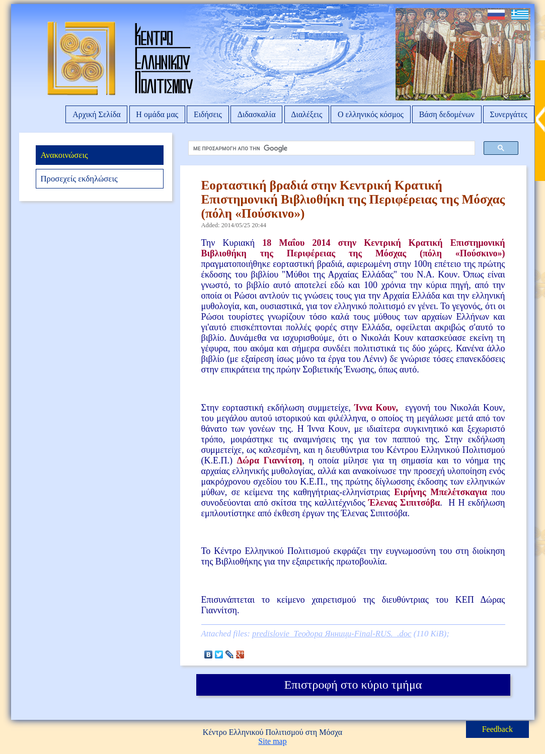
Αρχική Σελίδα (96, 114)
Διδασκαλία (257, 114)
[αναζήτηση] (329, 148)
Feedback (497, 729)
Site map (272, 741)
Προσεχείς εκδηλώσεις (78, 178)
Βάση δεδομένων (447, 114)
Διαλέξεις (306, 114)
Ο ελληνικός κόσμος (371, 114)
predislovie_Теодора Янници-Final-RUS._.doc (331, 633)
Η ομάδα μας (157, 114)
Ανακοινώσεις (64, 155)
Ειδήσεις (208, 114)
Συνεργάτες (508, 114)
